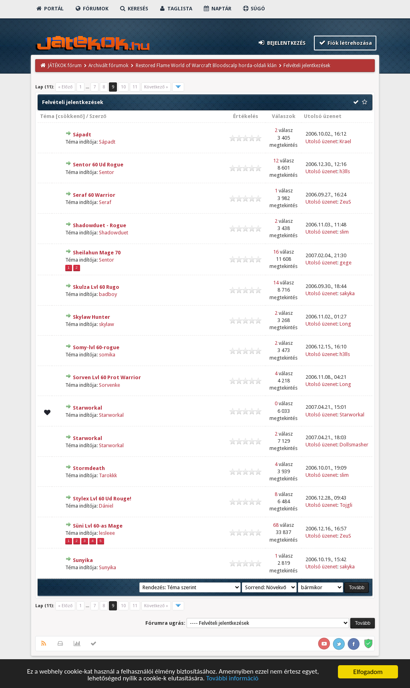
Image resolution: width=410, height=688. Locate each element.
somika (107, 355)
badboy (108, 294)
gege (346, 263)
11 (135, 87)
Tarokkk (108, 475)
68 (276, 525)
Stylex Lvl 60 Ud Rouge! (102, 499)
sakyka (347, 293)
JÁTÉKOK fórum (65, 65)
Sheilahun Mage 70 (97, 253)
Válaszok (283, 116)
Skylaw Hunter (91, 317)
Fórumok (91, 9)
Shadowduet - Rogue (99, 225)
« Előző (65, 87)
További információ (232, 679)
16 (276, 252)
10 (123, 87)
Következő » (156, 87)
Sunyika (83, 560)
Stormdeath (89, 468)
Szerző (98, 116)
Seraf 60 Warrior (94, 195)
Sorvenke (109, 385)
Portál (50, 9)
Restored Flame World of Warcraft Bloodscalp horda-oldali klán (206, 65)
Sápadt (82, 135)
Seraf (105, 202)
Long (345, 324)
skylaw (106, 324)
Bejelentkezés (281, 42)
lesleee (107, 533)
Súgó (253, 9)
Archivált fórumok (108, 65)
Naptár (217, 9)
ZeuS (345, 202)
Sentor (106, 172)
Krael (345, 141)
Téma (47, 116)
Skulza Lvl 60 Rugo (96, 287)
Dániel (106, 506)
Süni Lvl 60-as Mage (98, 526)
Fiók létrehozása (345, 42)
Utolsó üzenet (323, 116)
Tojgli (346, 505)
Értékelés (245, 116)
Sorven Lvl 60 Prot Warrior (107, 377)
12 (276, 161)
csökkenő (70, 116)
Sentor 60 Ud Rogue (98, 165)
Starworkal (87, 408)
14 (276, 283)
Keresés (133, 9)
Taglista (175, 9)
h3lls (345, 171)
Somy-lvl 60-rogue (96, 347)
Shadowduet (113, 233)
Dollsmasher (354, 445)
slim (344, 232)
